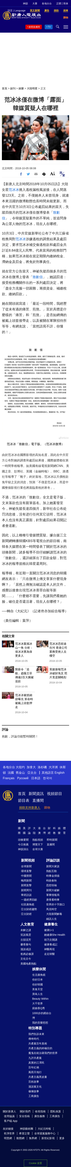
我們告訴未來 (36, 1034)
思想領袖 (51, 885)
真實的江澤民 (36, 1062)
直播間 (38, 800)
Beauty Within (40, 998)
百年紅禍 (33, 1067)
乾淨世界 (9, 1133)
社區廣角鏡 (27, 904)
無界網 (33, 1138)
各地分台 (47, 3)
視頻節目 (54, 794)
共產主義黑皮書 (37, 1076)
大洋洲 (53, 767)
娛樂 (21, 88)
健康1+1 (49, 930)
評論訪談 (53, 860)
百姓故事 (33, 1081)
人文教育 (27, 924)
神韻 (25, 3)
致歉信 (38, 277)
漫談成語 (25, 949)
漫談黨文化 (35, 1086)
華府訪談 (26, 894)
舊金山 (20, 772)
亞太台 (32, 772)
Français (8, 778)
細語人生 (51, 918)
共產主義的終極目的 (40, 1048)
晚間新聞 (26, 880)
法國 (11, 772)
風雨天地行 (35, 1072)
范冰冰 (14, 190)
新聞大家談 (52, 866)
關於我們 (25, 1111)
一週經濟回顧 (29, 899)
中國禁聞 (26, 875)
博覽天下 (37, 844)
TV (49, 27)
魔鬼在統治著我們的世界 (43, 1052)
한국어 (47, 778)
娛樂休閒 (39, 969)
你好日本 (37, 979)
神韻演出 (23, 849)
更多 (62, 1138)
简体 (65, 3)
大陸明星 (32, 88)
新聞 (21, 821)
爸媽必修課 (27, 953)
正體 (58, 3)
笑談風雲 (25, 934)
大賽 (34, 3)
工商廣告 (33, 1096)
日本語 (35, 778)
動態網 (20, 1138)
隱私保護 (55, 1111)
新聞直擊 (26, 885)
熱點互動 (51, 871)
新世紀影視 (48, 1138)
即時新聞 (52, 839)
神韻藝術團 (26, 1128)
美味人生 (37, 993)
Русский (22, 778)
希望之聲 (24, 1133)
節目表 (23, 800)
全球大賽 (37, 849)
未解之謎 (25, 930)
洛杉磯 (42, 767)
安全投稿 (24, 1116)
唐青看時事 (52, 899)
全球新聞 (26, 866)
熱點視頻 (37, 839)
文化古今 (25, 958)
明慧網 (8, 1138)
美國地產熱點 (28, 963)
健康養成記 (50, 944)
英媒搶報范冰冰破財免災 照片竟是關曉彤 (58, 673)
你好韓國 (37, 984)
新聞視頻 (28, 860)
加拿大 (31, 767)
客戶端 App (10, 1120)
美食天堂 (37, 989)
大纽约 (20, 767)
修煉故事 (33, 1091)
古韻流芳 (25, 939)
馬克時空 (51, 909)
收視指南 (40, 1111)
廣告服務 (39, 1116)
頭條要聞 (23, 839)
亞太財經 (26, 913)
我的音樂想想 (40, 1022)
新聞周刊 (26, 890)
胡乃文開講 (50, 939)
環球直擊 (26, 871)
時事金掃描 (52, 875)
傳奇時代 (33, 1038)
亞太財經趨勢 (29, 909)
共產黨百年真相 (37, 1043)
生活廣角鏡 (38, 974)
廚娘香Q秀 (38, 1008)
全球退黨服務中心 (44, 1133)
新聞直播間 (34, 27)
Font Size (52, 173)
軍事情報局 (52, 894)
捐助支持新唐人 (29, 807)
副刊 (13, 88)
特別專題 (35, 1028)
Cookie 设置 (35, 1163)
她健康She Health (54, 934)
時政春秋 (51, 880)
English (59, 772)
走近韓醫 (49, 953)
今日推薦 (23, 844)
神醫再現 (49, 949)
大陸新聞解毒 (54, 913)
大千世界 (37, 1003)
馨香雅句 (25, 944)
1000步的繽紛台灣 (41, 1015)
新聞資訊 (36, 794)
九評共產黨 (35, 1057)
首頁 (4, 88)
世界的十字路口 (55, 904)
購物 (47, 807)
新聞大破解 (52, 890)
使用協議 (9, 1116)
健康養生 (51, 924)
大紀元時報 (44, 1128)
